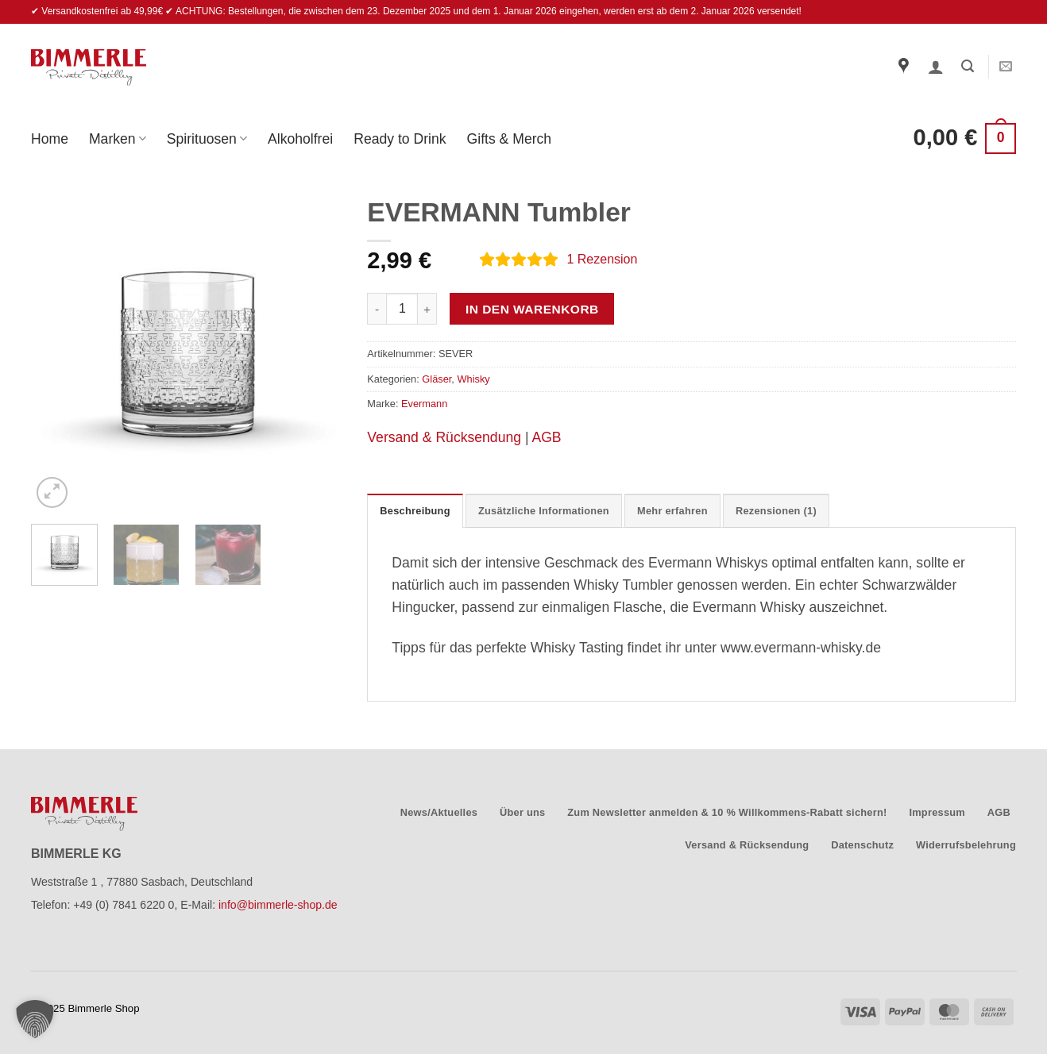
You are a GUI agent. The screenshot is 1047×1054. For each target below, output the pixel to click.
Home (49, 139)
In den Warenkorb (532, 309)
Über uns (523, 812)
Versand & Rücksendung (444, 437)
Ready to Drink (400, 139)
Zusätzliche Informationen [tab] (543, 511)
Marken (117, 139)
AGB (546, 437)
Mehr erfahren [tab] (672, 511)
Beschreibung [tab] (415, 511)
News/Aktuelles (438, 812)
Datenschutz (862, 845)
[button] (936, 66)
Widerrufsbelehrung (966, 845)
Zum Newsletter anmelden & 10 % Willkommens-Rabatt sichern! (727, 812)
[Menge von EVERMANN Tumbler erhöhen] (427, 309)
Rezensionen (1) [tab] (776, 511)
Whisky (473, 379)
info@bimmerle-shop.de (278, 904)
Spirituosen (207, 139)
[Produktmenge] (402, 309)
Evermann (424, 404)
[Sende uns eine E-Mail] (1005, 67)
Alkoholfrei (300, 139)
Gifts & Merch (509, 139)
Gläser (436, 379)
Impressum (937, 812)
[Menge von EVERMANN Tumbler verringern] (376, 309)
